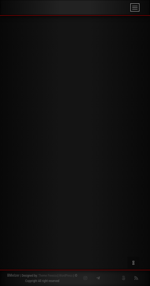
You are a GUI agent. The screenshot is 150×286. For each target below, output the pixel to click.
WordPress (66, 275)
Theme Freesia (47, 275)
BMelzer (13, 275)
